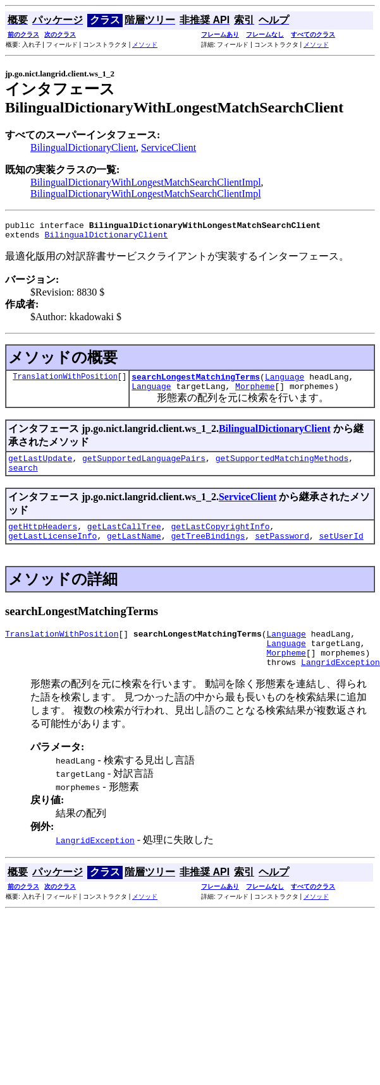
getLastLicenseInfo (52, 550)
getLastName (134, 550)
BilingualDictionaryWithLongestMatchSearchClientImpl (145, 182)
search (23, 478)
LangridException (340, 684)
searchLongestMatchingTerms (196, 382)
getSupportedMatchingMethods (282, 467)
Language (284, 382)
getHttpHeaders (42, 539)
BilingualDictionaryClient (83, 147)
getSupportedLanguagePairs (143, 467)
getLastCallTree (124, 539)
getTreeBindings (208, 550)
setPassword (282, 550)
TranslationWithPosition (65, 381)
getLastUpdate (40, 467)
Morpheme (254, 393)
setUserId (341, 550)
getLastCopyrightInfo (220, 539)
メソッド (144, 44)
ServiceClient (168, 147)
